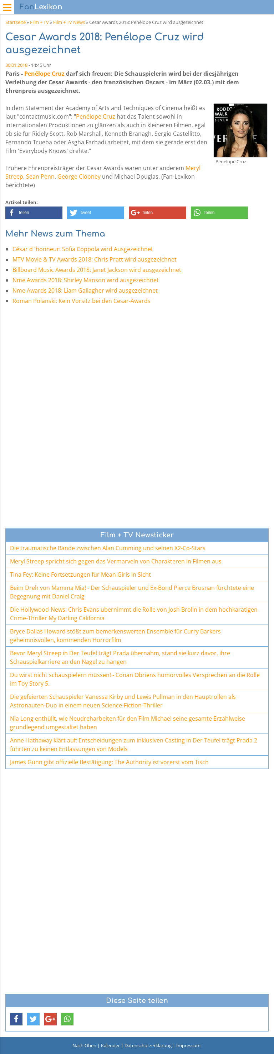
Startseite (15, 22)
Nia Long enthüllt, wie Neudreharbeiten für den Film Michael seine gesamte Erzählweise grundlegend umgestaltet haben (127, 723)
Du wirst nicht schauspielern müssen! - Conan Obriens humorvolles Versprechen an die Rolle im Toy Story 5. (135, 679)
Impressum (188, 1045)
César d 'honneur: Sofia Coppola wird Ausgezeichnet (82, 249)
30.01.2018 (16, 65)
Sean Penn (40, 176)
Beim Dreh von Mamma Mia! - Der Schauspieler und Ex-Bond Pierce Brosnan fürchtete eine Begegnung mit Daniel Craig (132, 592)
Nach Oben (84, 1045)
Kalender (110, 1045)
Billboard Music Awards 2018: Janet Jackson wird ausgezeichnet (96, 270)
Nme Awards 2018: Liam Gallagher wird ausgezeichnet (85, 290)
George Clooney (79, 176)
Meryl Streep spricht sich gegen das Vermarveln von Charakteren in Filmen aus (116, 561)
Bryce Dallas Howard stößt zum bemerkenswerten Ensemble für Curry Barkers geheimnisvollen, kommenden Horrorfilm (115, 635)
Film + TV (39, 22)
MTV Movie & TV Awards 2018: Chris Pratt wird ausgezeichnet (94, 259)
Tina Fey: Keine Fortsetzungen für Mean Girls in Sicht (80, 574)
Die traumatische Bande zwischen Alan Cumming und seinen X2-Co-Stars (108, 548)
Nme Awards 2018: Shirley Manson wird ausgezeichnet (85, 280)
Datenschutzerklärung (148, 1045)
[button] (33, 213)
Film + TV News (69, 22)
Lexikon (41, 7)
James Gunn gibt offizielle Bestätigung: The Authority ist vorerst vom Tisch (109, 762)
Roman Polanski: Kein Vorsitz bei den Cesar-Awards (81, 301)
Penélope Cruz (44, 74)
